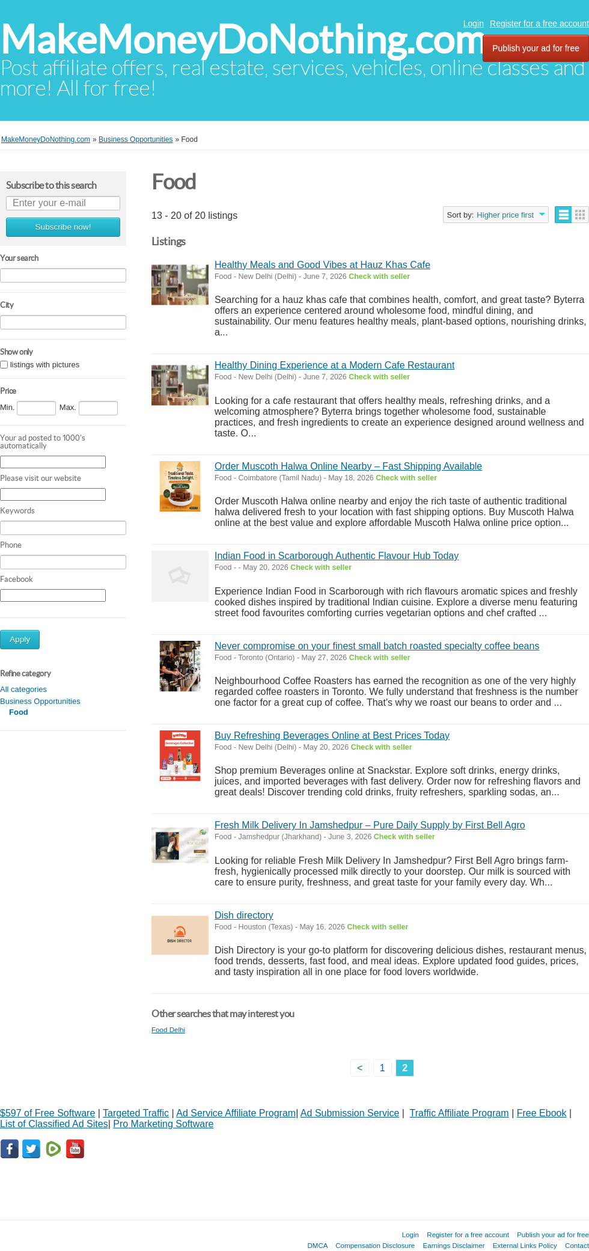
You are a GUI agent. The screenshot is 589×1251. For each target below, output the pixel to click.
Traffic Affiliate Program (459, 1113)
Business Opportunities (40, 701)
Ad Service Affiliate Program (236, 1113)
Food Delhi (168, 1029)
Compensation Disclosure (375, 1245)
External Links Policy (525, 1245)
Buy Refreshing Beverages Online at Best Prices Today (332, 735)
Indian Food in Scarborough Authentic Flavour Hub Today (337, 556)
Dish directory (244, 915)
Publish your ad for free (535, 48)
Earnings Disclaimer (454, 1245)
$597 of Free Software (47, 1113)
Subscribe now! (63, 226)
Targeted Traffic (136, 1113)
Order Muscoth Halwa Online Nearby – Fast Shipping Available (348, 466)
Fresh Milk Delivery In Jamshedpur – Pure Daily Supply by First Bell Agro (370, 825)
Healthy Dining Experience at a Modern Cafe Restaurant (334, 365)
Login (473, 23)
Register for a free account (539, 23)
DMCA (317, 1245)
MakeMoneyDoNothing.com (243, 39)
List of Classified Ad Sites (54, 1124)
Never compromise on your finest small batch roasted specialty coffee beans (377, 646)
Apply (20, 639)
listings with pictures (45, 364)
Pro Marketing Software (163, 1124)
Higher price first (505, 214)
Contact (577, 1245)
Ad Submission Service (350, 1113)
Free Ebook (542, 1113)
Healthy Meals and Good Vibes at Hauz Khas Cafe (322, 265)
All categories (23, 689)
